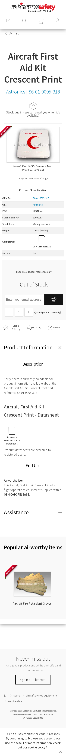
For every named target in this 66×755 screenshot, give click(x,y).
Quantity (38, 312)
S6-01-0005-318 (41, 198)
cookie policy (36, 747)
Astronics (38, 204)
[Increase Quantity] (28, 312)
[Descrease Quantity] (9, 312)
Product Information (33, 347)
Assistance (33, 512)
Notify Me (54, 299)
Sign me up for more (33, 680)
